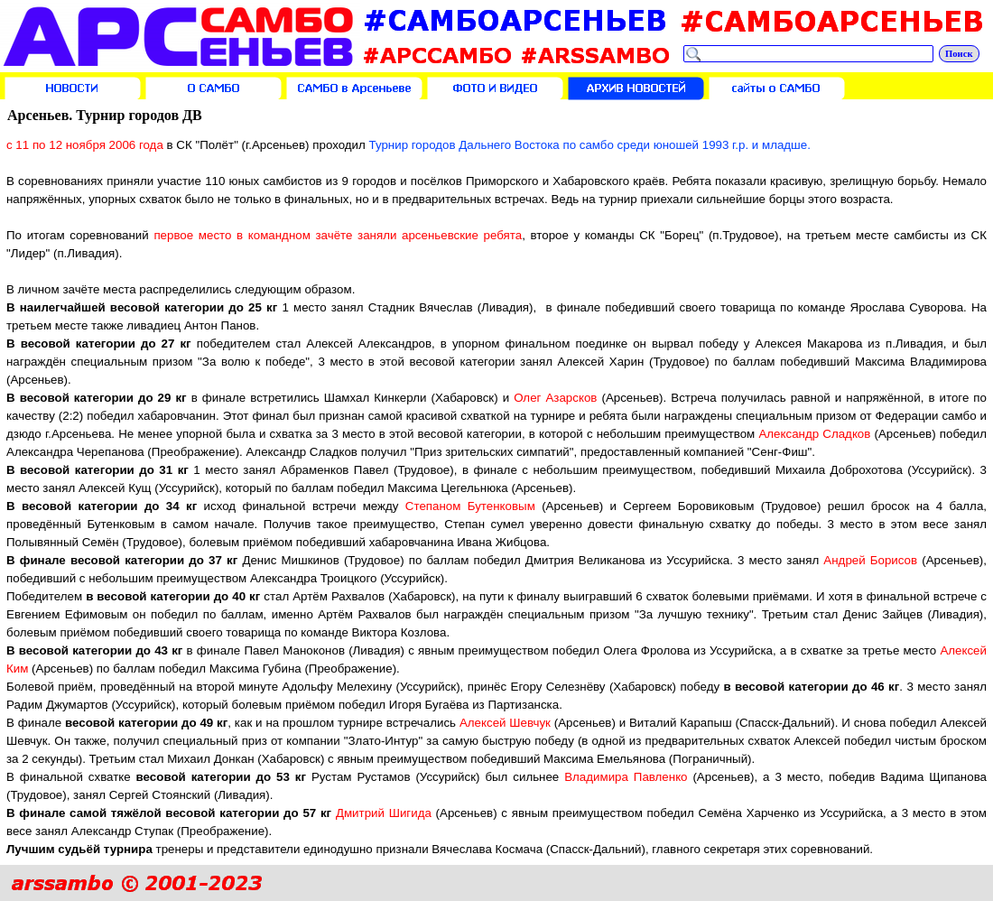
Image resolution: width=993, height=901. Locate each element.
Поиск (959, 54)
